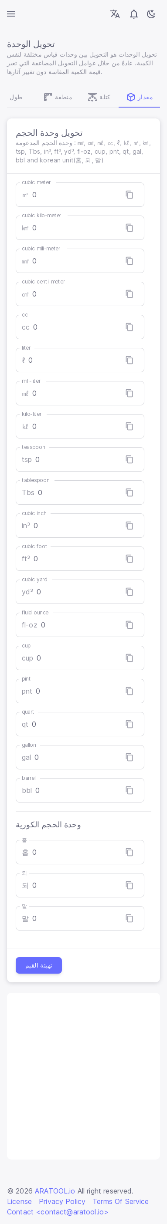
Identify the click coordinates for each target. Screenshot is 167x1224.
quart (28, 711)
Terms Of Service (120, 1201)
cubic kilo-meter (41, 215)
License (19, 1201)
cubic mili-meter (41, 248)
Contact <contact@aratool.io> (58, 1211)
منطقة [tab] (57, 97)
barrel (28, 778)
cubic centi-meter (43, 281)
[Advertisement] (83, 1076)
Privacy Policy (62, 1201)
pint (26, 678)
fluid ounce (35, 612)
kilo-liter (31, 414)
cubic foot (34, 546)
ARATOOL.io (55, 1191)
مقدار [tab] (139, 97)
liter (26, 347)
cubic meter (36, 182)
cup (26, 645)
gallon (29, 745)
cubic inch (34, 513)
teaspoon (33, 447)
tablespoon (35, 480)
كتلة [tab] (99, 97)
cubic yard (35, 579)
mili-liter (31, 381)
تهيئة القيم (39, 965)
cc (25, 314)
